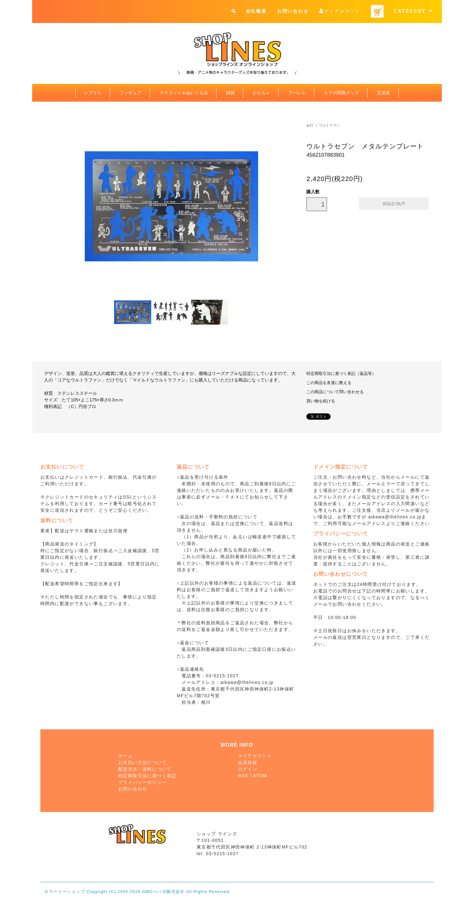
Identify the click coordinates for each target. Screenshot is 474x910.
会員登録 (247, 762)
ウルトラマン (329, 125)
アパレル (297, 92)
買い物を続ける (320, 401)
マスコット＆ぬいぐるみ (183, 92)
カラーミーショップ (64, 892)
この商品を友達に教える (328, 383)
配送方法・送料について (144, 769)
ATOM (260, 775)
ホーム (125, 755)
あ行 (309, 125)
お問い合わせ (293, 11)
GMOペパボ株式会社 (163, 892)
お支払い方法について (142, 762)
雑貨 (230, 92)
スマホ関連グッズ (341, 92)
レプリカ (92, 92)
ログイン (247, 769)
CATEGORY (413, 11)
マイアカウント (342, 11)
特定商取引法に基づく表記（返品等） (341, 373)
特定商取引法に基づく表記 (147, 775)
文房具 (383, 92)
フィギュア (130, 92)
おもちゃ (261, 92)
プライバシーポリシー (142, 782)
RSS (243, 775)
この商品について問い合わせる (335, 392)
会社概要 (256, 11)
